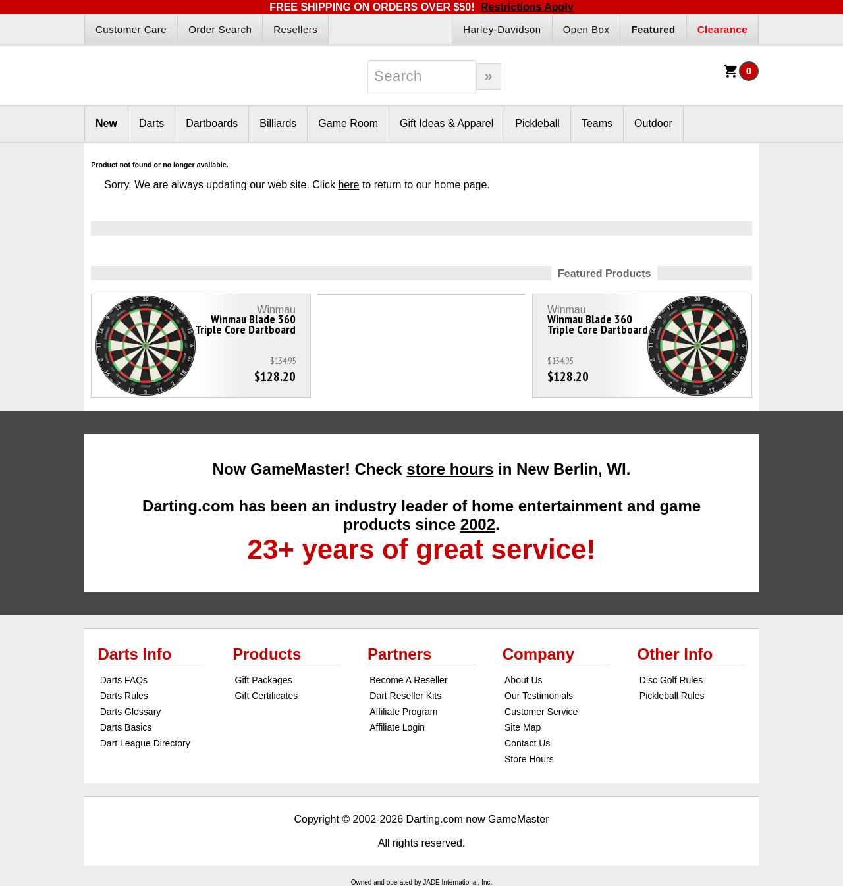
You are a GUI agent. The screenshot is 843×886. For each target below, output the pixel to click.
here (348, 184)
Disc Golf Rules (671, 680)
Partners (399, 654)
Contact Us (527, 743)
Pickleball (537, 123)
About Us (523, 680)
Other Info (675, 654)
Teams (597, 123)
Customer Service (541, 711)
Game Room (348, 123)
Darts (151, 123)
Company (538, 654)
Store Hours (529, 759)
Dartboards (212, 123)
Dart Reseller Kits (405, 696)
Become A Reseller (408, 680)
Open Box (586, 29)
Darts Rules (124, 696)
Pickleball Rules (672, 696)
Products (266, 654)
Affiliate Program (403, 711)
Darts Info (134, 654)
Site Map (522, 727)
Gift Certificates (266, 696)
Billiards (277, 123)
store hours (449, 469)
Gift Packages (263, 680)
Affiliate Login (397, 727)
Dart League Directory (145, 743)
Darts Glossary (130, 711)
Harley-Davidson (502, 29)
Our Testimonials (538, 696)
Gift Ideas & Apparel (446, 123)
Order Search (220, 29)
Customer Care (131, 29)
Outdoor (653, 123)
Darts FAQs (124, 680)
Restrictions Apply (527, 7)
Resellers (295, 29)
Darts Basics (126, 727)
